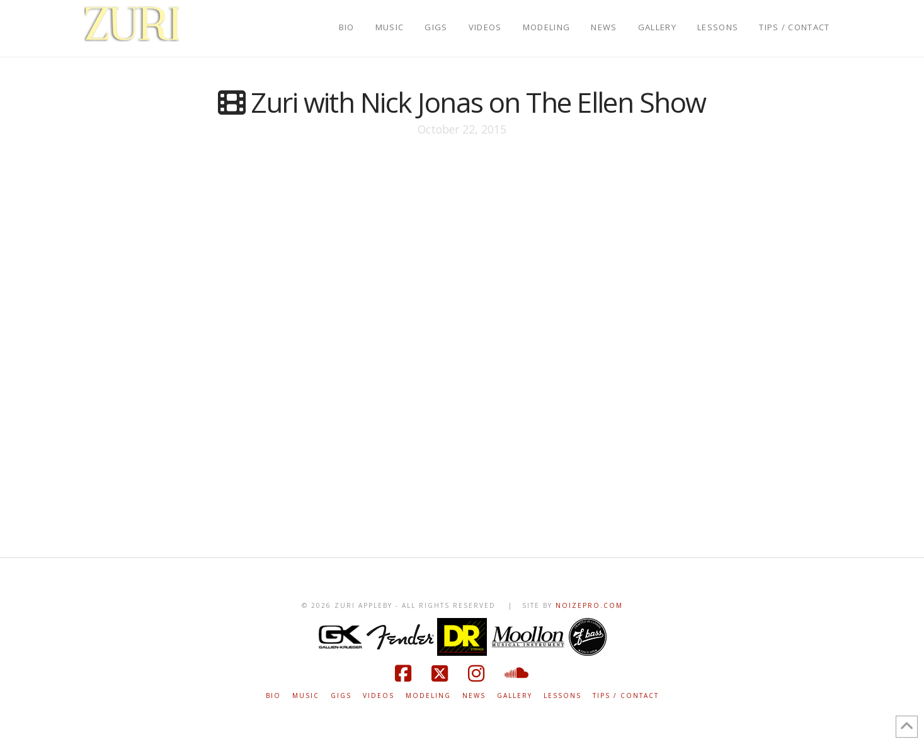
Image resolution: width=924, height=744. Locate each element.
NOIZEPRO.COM (589, 605)
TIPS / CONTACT (626, 696)
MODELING (428, 696)
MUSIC (305, 696)
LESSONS (562, 696)
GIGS (341, 696)
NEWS (474, 696)
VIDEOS (378, 696)
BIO (273, 696)
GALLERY (514, 696)
